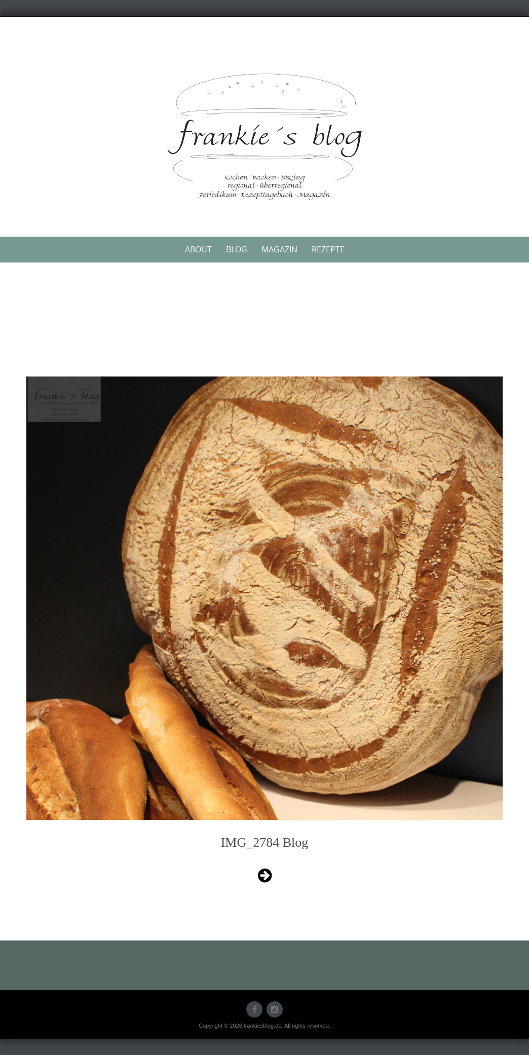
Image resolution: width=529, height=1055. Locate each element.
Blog (236, 249)
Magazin (279, 249)
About (198, 249)
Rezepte (328, 249)
